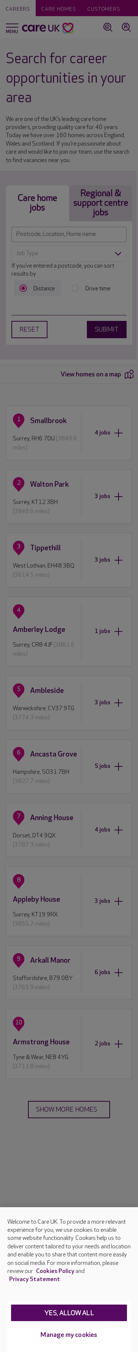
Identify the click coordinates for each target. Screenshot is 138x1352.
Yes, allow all (69, 1313)
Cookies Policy (55, 1271)
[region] (69, 1279)
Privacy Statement (34, 1279)
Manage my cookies (68, 1335)
